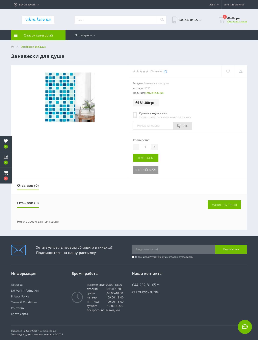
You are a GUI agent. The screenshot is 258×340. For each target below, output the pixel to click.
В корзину (145, 158)
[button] (26, 4)
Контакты (17, 308)
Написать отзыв (224, 204)
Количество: (141, 140)
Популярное (85, 35)
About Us (17, 285)
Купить (182, 125)
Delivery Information (25, 290)
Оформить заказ (237, 21)
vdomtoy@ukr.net (145, 292)
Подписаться (231, 249)
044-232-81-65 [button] (145, 285)
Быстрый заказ (146, 170)
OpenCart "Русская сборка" (41, 331)
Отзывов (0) (28, 185)
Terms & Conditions (24, 302)
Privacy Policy (156, 257)
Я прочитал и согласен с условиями (164, 257)
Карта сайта (19, 314)
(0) (165, 71)
